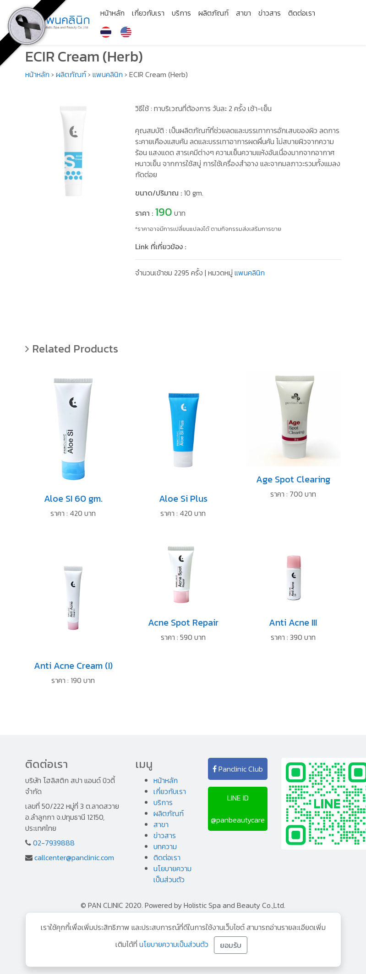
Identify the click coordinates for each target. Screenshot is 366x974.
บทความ (165, 846)
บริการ (181, 12)
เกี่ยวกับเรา (148, 12)
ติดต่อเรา (301, 12)
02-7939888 (54, 842)
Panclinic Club (238, 768)
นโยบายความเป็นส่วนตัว (172, 874)
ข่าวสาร (269, 12)
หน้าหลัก (112, 12)
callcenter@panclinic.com (74, 857)
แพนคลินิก (108, 74)
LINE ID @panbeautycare (238, 808)
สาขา (243, 12)
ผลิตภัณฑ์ (213, 12)
